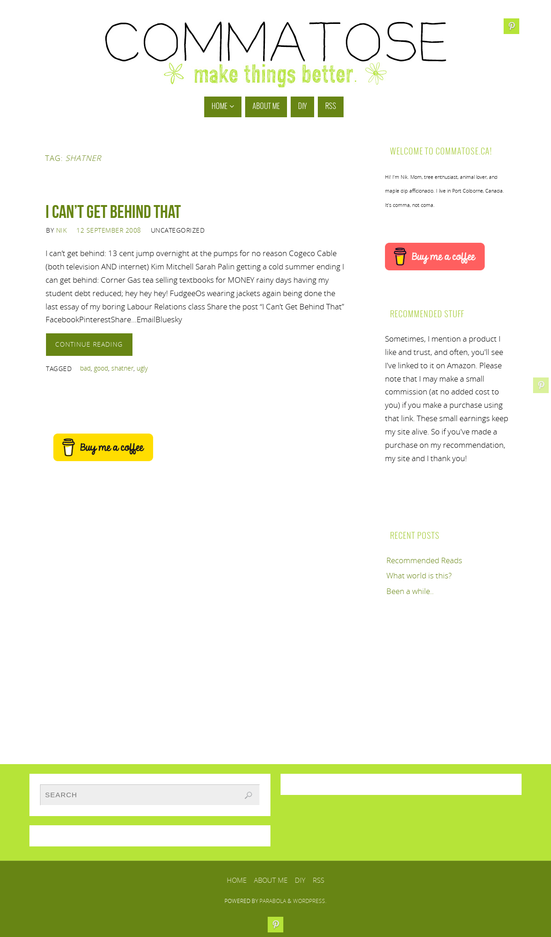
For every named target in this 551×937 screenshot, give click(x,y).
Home (237, 880)
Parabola (272, 901)
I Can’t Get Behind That (113, 211)
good (101, 368)
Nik (61, 230)
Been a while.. (410, 591)
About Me (270, 880)
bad (85, 368)
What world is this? (419, 575)
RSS (318, 880)
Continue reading (89, 344)
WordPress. (310, 901)
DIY (300, 880)
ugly (142, 368)
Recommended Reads (424, 560)
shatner (122, 368)
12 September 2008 (108, 230)
